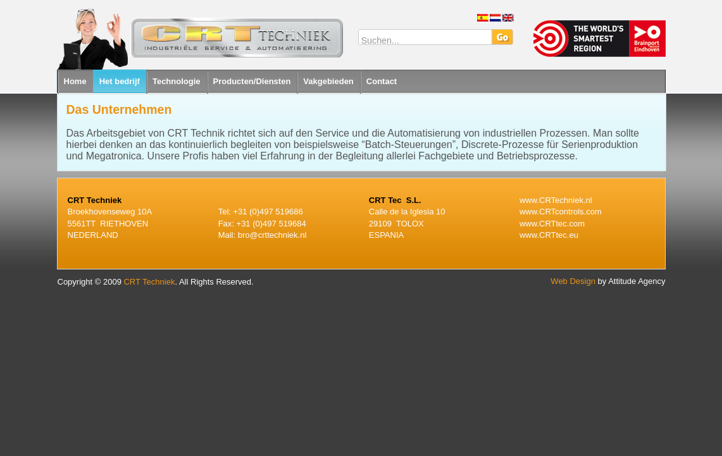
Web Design (573, 281)
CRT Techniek (149, 282)
